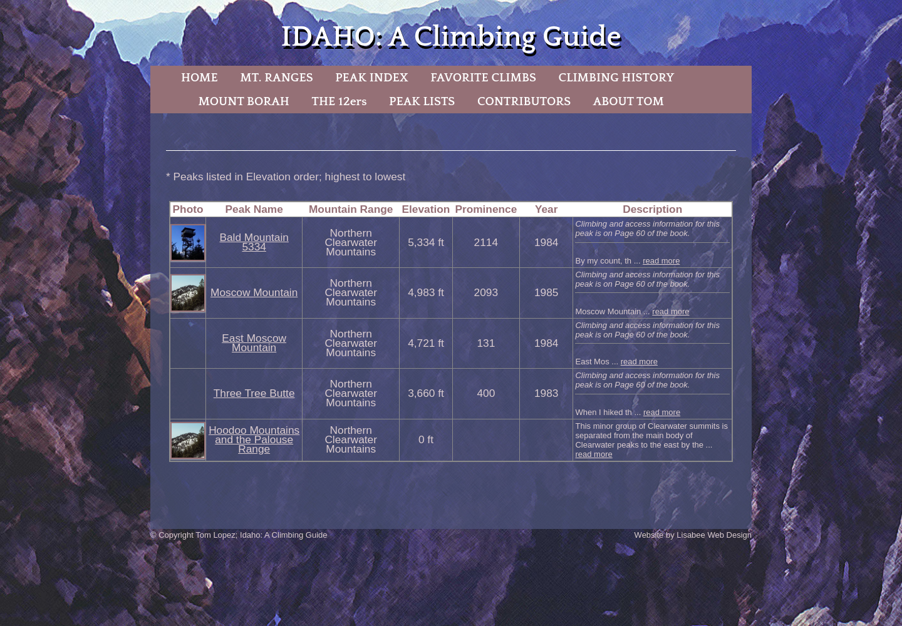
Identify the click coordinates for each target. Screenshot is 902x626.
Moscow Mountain (254, 292)
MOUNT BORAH (243, 101)
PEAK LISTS (422, 101)
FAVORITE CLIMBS (483, 78)
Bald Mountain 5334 (253, 242)
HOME (199, 78)
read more (661, 260)
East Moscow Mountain (254, 343)
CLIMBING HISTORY (616, 78)
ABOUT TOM (628, 101)
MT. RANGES (276, 78)
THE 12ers (339, 101)
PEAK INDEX (371, 78)
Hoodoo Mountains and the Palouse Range (254, 439)
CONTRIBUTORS (524, 101)
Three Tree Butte (254, 393)
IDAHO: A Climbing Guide (451, 37)
